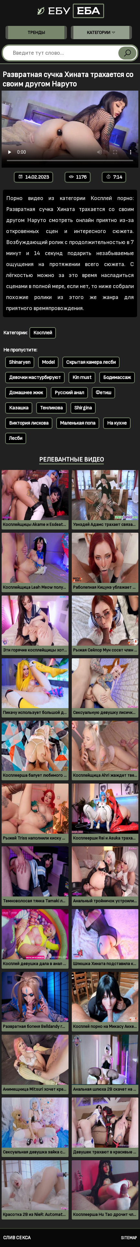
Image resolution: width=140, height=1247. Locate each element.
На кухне (117, 423)
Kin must (82, 377)
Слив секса (16, 1238)
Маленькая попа (77, 423)
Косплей (42, 333)
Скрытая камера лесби (91, 362)
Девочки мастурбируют (35, 377)
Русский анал (69, 393)
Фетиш (103, 393)
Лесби (15, 438)
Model (48, 362)
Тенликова (51, 408)
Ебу (70, 11)
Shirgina (83, 408)
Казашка (18, 408)
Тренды (36, 32)
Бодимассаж (117, 377)
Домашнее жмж (26, 393)
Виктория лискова (28, 423)
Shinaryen (19, 362)
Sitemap (129, 1238)
